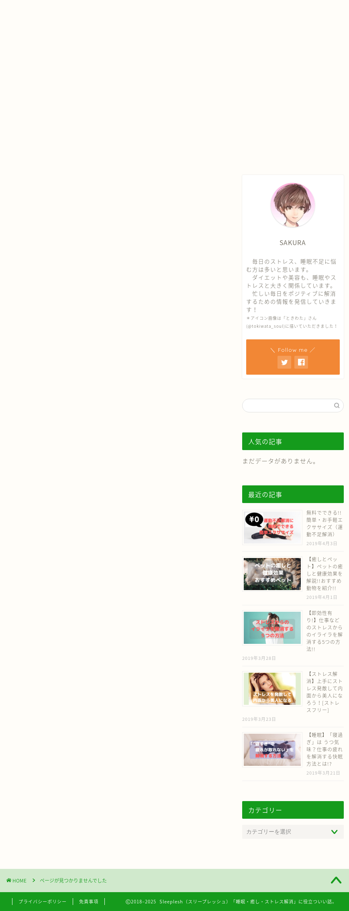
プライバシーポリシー (42, 901)
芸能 (37, 625)
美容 (37, 611)
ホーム (115, 9)
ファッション (50, 653)
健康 (37, 568)
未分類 (40, 667)
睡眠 (37, 526)
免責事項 (88, 901)
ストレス (43, 540)
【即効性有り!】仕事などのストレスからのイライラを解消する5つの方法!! (324, 631)
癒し (37, 554)
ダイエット (47, 596)
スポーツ (43, 639)
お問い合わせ (212, 9)
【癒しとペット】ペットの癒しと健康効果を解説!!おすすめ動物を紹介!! (324, 574)
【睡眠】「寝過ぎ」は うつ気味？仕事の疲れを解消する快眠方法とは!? (324, 749)
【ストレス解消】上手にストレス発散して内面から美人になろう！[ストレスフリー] (324, 692)
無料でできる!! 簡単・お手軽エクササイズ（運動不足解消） (324, 523)
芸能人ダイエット (57, 582)
